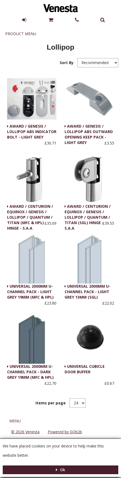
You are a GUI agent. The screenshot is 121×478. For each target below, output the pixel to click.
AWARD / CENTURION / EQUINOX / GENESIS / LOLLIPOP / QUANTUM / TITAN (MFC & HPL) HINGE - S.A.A (30, 212)
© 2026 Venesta (25, 431)
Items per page (50, 402)
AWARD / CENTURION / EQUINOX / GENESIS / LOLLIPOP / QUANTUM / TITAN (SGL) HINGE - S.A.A (88, 212)
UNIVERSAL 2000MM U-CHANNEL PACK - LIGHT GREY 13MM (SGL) (87, 292)
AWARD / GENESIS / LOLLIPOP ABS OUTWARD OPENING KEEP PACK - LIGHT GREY (89, 132)
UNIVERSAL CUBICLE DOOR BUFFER (85, 369)
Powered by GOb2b (65, 431)
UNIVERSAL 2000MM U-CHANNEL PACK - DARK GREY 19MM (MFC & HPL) (30, 372)
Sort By (67, 62)
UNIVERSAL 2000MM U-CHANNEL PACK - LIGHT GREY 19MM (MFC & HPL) (30, 292)
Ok (62, 469)
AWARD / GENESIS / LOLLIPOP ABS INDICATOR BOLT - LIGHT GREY (31, 132)
